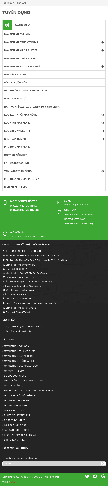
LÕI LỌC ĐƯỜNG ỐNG (15, 425)
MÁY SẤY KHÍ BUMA (14, 371)
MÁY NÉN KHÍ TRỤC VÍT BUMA (19, 351)
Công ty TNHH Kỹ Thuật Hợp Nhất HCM (23, 326)
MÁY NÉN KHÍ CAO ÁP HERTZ (19, 356)
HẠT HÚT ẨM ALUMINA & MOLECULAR (23, 380)
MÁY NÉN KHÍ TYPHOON (16, 346)
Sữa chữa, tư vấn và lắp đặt (17, 331)
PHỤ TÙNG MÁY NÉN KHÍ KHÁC (20, 435)
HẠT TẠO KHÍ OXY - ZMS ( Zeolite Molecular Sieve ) (29, 390)
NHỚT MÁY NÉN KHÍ (14, 410)
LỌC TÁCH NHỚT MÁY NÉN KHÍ (20, 395)
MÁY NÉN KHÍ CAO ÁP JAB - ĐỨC (21, 366)
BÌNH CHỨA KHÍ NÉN (14, 440)
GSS (13, 482)
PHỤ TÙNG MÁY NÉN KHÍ (17, 415)
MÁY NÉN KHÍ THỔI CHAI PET (19, 361)
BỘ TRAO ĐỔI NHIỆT (14, 420)
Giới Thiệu (8, 320)
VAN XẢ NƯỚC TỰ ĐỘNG (16, 430)
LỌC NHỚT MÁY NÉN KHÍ (17, 400)
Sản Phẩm (8, 339)
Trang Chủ (7, 3)
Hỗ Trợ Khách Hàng (15, 448)
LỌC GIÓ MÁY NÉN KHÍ (15, 405)
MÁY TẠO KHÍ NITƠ (13, 385)
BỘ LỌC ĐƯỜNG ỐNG (15, 376)
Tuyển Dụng (21, 3)
